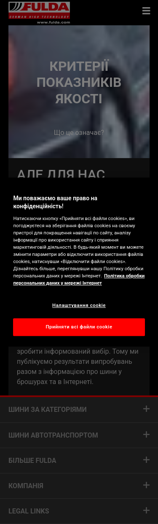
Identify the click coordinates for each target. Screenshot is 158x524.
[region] (79, 262)
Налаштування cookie (79, 305)
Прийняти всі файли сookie (79, 327)
